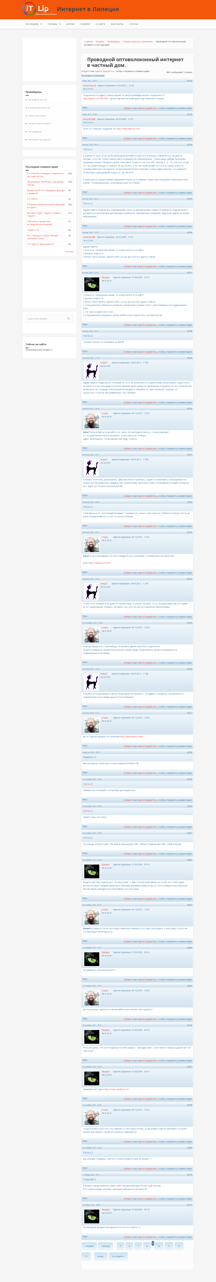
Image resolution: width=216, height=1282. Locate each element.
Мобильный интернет (40, 123)
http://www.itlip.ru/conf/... (129, 128)
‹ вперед (105, 1246)
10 (159, 1246)
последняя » (118, 1256)
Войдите (85, 71)
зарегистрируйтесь (104, 71)
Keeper (106, 277)
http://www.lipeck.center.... (132, 736)
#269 (189, 1147)
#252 (189, 502)
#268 (189, 1104)
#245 (189, 198)
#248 (189, 331)
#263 (189, 904)
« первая (89, 1246)
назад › (100, 1256)
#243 (189, 114)
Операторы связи (37, 115)
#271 (189, 1204)
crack (105, 413)
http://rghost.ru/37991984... (96, 98)
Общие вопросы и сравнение (138, 41)
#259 (189, 779)
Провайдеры (113, 41)
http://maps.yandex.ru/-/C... (117, 1089)
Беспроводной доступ (39, 107)
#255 (189, 622)
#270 (189, 1174)
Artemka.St (89, 85)
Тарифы (53, 23)
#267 (189, 1066)
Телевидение (35, 131)
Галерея (85, 24)
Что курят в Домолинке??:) (40, 244)
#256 (189, 668)
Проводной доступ (37, 99)
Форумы (100, 41)
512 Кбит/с (32, 198)
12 (179, 1246)
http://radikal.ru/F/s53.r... (100, 562)
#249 (189, 357)
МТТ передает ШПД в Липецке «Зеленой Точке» (42, 237)
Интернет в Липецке (88, 9)
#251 (189, 454)
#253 (189, 532)
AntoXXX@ (89, 119)
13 (86, 1256)
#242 (189, 80)
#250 (189, 408)
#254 (189, 578)
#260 (189, 806)
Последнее (32, 23)
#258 (189, 752)
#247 (189, 272)
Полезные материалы (40, 139)
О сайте (100, 24)
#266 (189, 1025)
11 (169, 1246)
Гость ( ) (88, 784)
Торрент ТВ (33, 229)
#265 (189, 985)
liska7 (103, 362)
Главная (88, 41)
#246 (189, 232)
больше (69, 251)
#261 (189, 833)
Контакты (117, 24)
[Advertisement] (49, 59)
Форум (70, 24)
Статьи (133, 24)
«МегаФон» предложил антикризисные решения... (40, 223)
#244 (189, 144)
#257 (189, 712)
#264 (189, 947)
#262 (189, 859)
